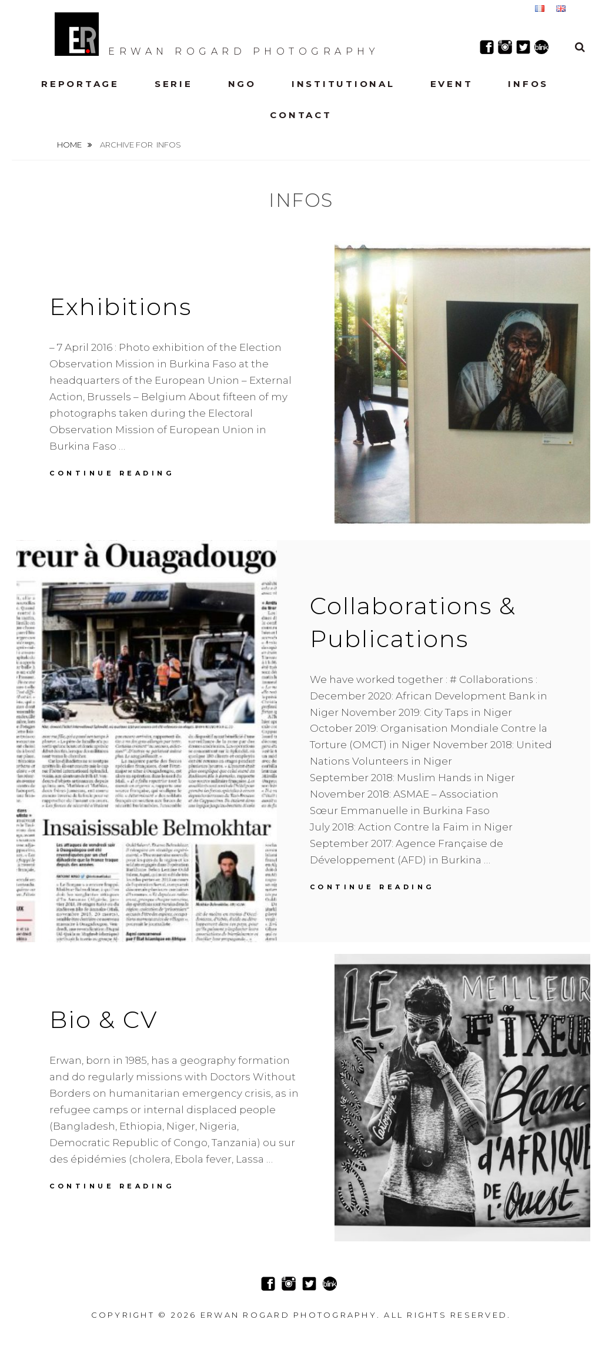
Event (451, 83)
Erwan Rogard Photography (217, 34)
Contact (301, 114)
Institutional (343, 83)
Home (70, 144)
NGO (242, 83)
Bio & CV (103, 1019)
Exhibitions (120, 306)
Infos (528, 83)
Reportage (80, 83)
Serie (174, 83)
